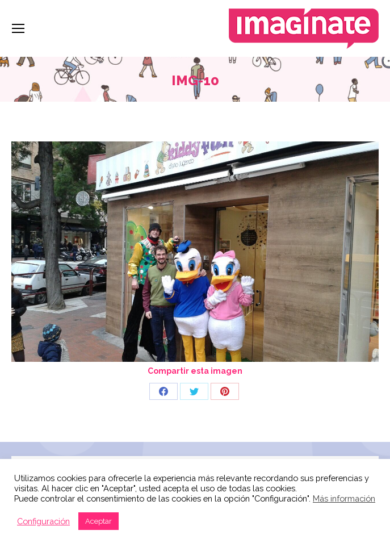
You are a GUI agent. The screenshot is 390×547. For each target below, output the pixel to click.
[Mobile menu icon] (18, 28)
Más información (344, 498)
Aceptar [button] (98, 521)
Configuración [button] (43, 521)
